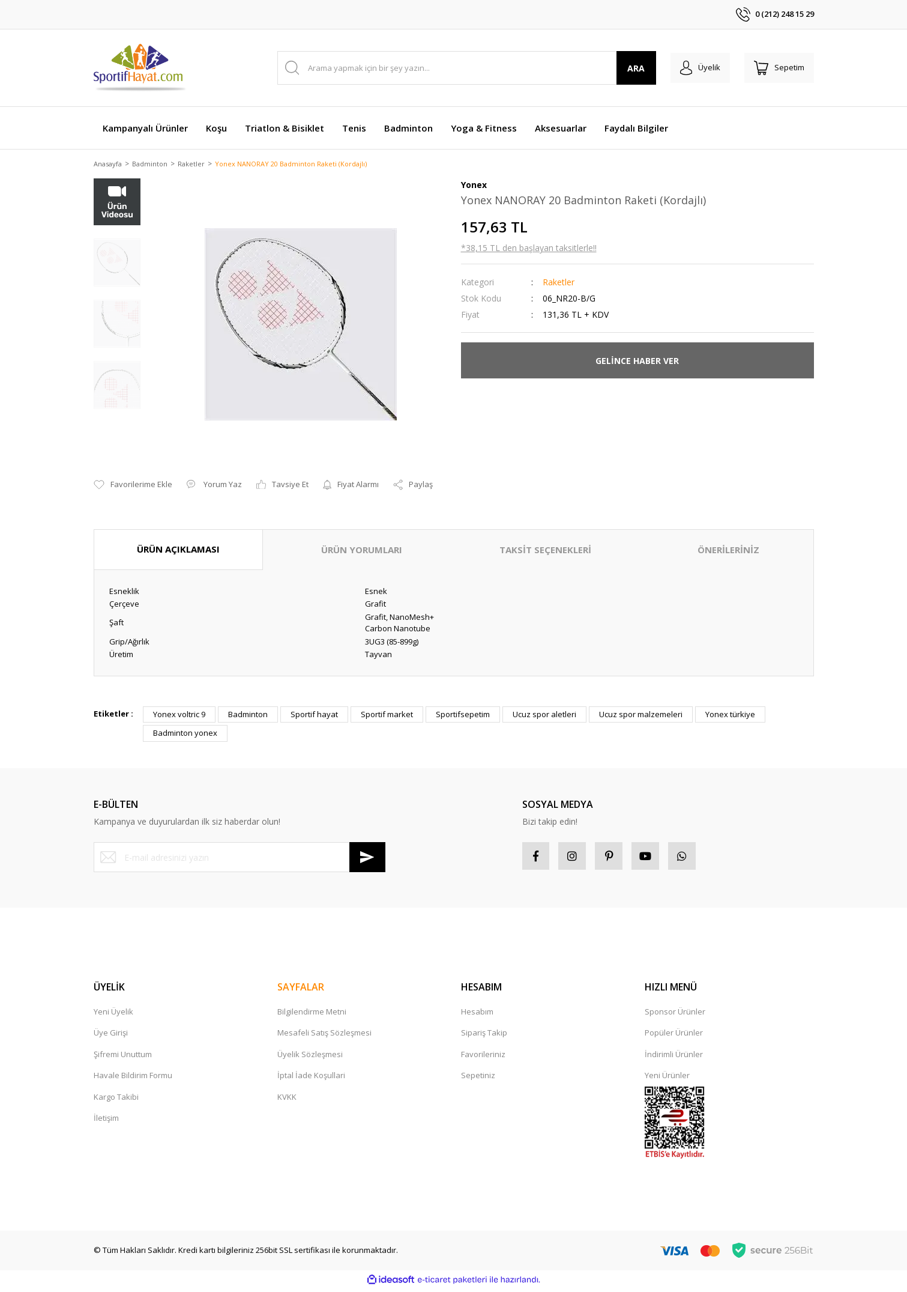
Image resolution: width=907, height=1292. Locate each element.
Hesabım (477, 1015)
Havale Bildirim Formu (133, 1078)
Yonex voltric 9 (179, 714)
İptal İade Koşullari (311, 1078)
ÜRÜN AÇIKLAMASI (178, 550)
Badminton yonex (185, 734)
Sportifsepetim (463, 714)
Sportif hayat (314, 714)
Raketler (558, 283)
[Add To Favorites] (133, 486)
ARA (626, 68)
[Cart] (777, 68)
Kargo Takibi (116, 1100)
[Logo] (141, 68)
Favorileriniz (483, 1057)
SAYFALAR (300, 990)
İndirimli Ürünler (674, 1057)
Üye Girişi (111, 1036)
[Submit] (367, 858)
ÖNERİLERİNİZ (728, 551)
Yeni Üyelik (113, 1015)
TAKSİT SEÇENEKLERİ (545, 551)
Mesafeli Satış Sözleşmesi (324, 1036)
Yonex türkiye (730, 714)
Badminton (248, 714)
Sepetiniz (478, 1078)
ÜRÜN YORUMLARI (361, 551)
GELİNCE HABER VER (637, 361)
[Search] (461, 68)
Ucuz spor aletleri (544, 714)
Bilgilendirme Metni (311, 1015)
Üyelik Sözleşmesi (310, 1057)
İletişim (106, 1121)
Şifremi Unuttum (123, 1057)
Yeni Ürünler (667, 1078)
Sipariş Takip (484, 1036)
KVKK (287, 1100)
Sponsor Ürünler (675, 1015)
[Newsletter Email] (239, 858)
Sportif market (387, 714)
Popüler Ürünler (674, 1036)
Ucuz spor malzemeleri (641, 714)
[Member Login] (693, 68)
